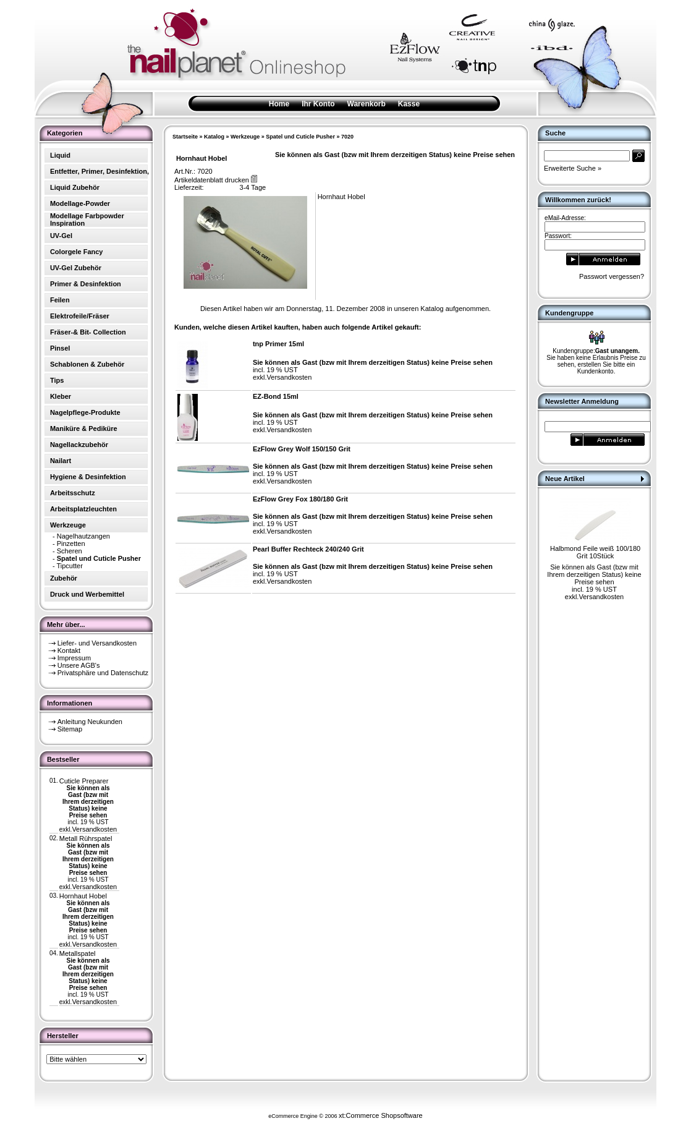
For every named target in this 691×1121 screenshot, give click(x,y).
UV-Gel (61, 235)
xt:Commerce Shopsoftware (381, 1115)
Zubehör (63, 578)
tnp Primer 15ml (278, 343)
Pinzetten (71, 543)
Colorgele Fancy (76, 251)
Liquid (60, 155)
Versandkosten (94, 829)
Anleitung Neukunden (89, 721)
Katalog (214, 137)
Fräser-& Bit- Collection (88, 332)
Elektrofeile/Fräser (79, 316)
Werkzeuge (245, 137)
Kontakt (68, 650)
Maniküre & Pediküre (83, 428)
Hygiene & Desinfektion (88, 476)
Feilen (60, 300)
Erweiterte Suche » (572, 168)
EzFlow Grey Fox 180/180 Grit (300, 499)
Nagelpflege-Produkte (85, 412)
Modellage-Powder (80, 203)
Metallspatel (77, 953)
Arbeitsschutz (72, 493)
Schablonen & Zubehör (87, 364)
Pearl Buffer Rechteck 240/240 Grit (308, 549)
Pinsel (60, 348)
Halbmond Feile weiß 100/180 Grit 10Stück (595, 552)
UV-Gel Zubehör (75, 267)
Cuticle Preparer (83, 781)
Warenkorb (366, 104)
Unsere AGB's (78, 665)
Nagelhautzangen (83, 536)
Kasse (409, 104)
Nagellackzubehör (79, 444)
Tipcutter (69, 565)
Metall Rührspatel (85, 838)
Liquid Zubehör (75, 187)
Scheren (69, 551)
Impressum (74, 658)
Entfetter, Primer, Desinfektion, (99, 171)
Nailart (60, 460)
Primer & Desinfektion (85, 284)
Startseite (185, 137)
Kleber (60, 396)
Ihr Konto (318, 104)
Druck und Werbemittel (87, 594)
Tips (57, 380)
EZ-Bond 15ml (276, 396)
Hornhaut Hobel (83, 896)
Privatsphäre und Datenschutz (102, 672)
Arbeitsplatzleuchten (83, 509)
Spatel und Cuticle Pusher (300, 137)
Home (279, 104)
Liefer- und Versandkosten (97, 643)
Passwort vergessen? (611, 276)
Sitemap (69, 729)
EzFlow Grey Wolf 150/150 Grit (301, 449)
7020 (347, 137)
